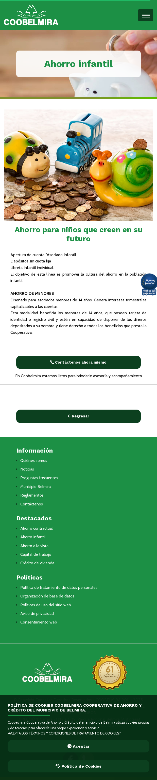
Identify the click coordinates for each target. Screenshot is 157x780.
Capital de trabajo (35, 554)
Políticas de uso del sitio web (45, 605)
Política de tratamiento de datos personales (58, 587)
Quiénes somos (33, 460)
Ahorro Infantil (33, 536)
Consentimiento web (38, 622)
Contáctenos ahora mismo (78, 362)
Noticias (27, 469)
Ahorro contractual (36, 528)
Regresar (78, 416)
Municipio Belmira (35, 486)
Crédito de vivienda (37, 563)
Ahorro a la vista (34, 545)
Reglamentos (32, 495)
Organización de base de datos (47, 596)
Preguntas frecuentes (39, 477)
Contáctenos (31, 504)
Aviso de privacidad (37, 613)
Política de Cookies (78, 766)
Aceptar (78, 746)
